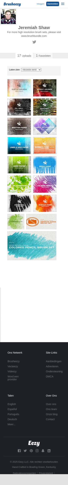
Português (13, 414)
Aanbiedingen (53, 361)
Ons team (51, 409)
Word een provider (13, 378)
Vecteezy (13, 366)
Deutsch (12, 419)
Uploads (24, 55)
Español (12, 409)
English (12, 404)
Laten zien (25, 69)
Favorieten (43, 55)
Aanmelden (52, 4)
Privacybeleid (46, 473)
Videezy (12, 371)
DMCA (49, 376)
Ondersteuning (54, 371)
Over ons (51, 404)
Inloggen (40, 4)
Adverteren (52, 366)
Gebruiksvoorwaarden (24, 473)
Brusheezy (14, 361)
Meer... (11, 424)
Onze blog (51, 414)
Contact (50, 419)
